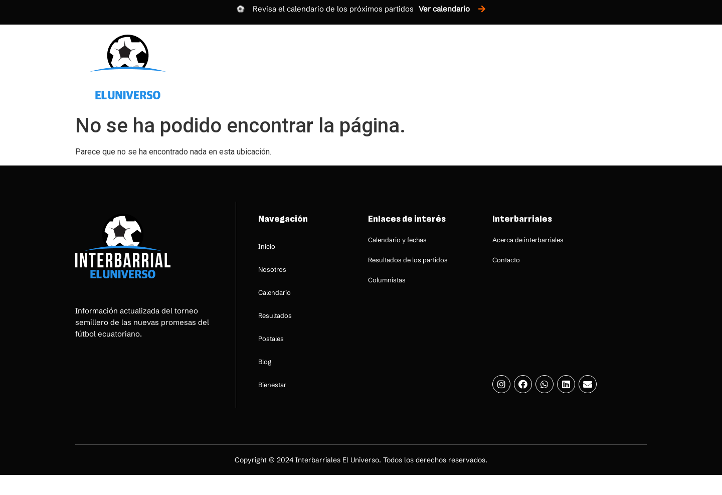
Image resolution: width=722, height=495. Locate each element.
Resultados (453, 67)
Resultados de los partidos (408, 260)
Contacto (506, 260)
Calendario (388, 67)
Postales (515, 67)
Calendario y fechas (397, 240)
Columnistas (387, 280)
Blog (563, 67)
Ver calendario (444, 9)
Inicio (275, 67)
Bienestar (612, 67)
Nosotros (326, 67)
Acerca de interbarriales (528, 240)
